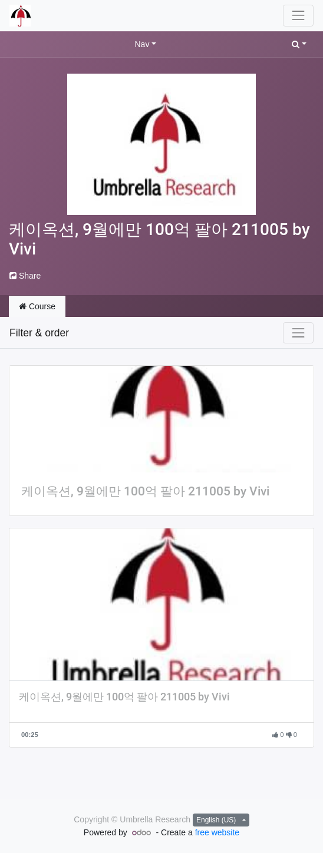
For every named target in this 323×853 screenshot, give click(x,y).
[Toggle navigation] (298, 332)
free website (217, 832)
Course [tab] (37, 306)
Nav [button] (141, 44)
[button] (299, 44)
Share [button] (25, 275)
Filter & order (39, 333)
